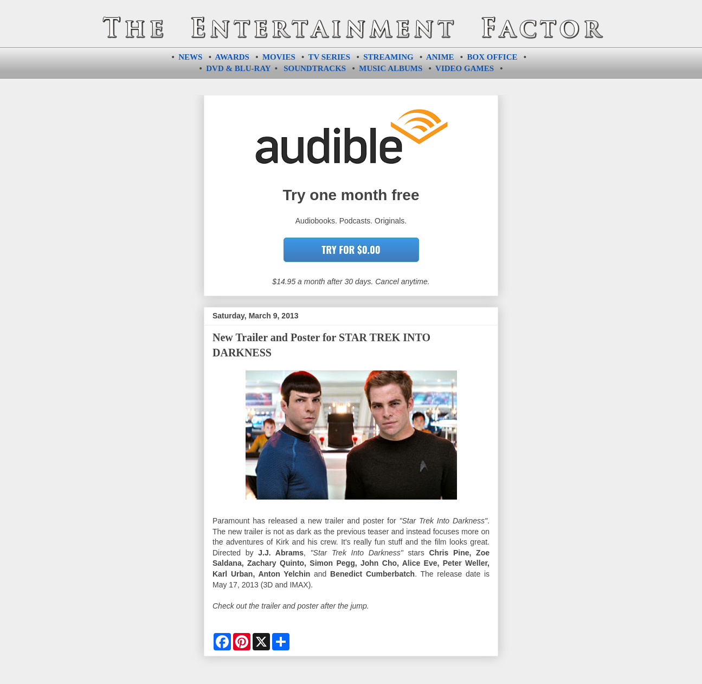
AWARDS (232, 57)
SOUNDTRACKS (315, 68)
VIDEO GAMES (464, 68)
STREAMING (388, 57)
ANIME (440, 57)
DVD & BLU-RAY (238, 68)
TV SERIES (329, 57)
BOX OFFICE (492, 57)
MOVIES (278, 57)
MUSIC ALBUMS (390, 68)
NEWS (190, 57)
